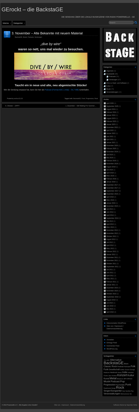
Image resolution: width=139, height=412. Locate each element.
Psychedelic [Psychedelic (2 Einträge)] (120, 385)
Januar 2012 (110, 254)
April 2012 (110, 245)
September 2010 (112, 297)
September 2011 (112, 267)
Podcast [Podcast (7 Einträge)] (115, 381)
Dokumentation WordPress (116, 323)
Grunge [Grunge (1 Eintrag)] (132, 369)
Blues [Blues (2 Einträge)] (126, 364)
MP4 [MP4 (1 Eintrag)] (125, 379)
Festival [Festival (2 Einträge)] (120, 366)
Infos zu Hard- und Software (116, 83)
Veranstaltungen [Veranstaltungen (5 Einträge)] (112, 393)
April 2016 (110, 197)
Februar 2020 (111, 148)
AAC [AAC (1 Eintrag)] (108, 360)
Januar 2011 (110, 285)
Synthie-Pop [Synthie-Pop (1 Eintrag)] (130, 391)
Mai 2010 (109, 309)
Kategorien (19, 23)
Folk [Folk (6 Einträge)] (133, 366)
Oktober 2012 (111, 236)
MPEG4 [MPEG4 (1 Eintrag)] (129, 379)
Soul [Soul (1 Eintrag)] (123, 391)
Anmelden (110, 340)
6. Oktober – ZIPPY (11, 106)
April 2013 (110, 224)
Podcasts (31, 37)
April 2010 (110, 312)
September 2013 (112, 218)
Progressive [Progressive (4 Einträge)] (109, 384)
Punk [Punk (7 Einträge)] (128, 384)
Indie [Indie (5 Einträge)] (124, 372)
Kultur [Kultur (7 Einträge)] (131, 375)
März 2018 (110, 176)
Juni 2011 (109, 273)
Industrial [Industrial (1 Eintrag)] (130, 372)
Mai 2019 (109, 158)
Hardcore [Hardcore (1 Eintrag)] (107, 372)
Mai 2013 (109, 221)
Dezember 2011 (112, 257)
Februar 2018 (111, 179)
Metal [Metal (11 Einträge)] (113, 378)
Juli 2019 (109, 155)
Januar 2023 (110, 124)
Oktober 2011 (111, 264)
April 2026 (110, 103)
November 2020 (112, 145)
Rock (96, 98)
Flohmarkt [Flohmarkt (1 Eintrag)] (127, 366)
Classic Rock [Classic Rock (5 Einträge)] (110, 366)
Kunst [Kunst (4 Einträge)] (106, 378)
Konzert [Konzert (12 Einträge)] (122, 375)
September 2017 (112, 191)
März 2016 (110, 200)
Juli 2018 (109, 170)
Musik (25, 37)
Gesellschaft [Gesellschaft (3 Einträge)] (114, 369)
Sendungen (38, 37)
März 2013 (110, 227)
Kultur (108, 86)
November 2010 (112, 291)
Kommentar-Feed (113, 346)
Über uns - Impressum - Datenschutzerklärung (69, 405)
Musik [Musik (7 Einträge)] (107, 381)
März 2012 (110, 248)
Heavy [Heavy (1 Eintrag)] (120, 372)
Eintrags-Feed (112, 343)
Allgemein (110, 71)
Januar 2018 (110, 182)
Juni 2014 (109, 212)
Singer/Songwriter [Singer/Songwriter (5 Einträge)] (113, 390)
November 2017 (112, 188)
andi (15, 98)
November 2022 (112, 127)
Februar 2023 (111, 121)
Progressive (90, 98)
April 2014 (110, 215)
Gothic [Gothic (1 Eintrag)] (122, 369)
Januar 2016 (110, 203)
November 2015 (112, 206)
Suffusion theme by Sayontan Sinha (125, 405)
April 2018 (110, 173)
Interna (7, 23)
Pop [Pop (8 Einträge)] (122, 381)
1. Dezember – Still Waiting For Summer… (82, 106)
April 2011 (110, 276)
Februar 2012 (111, 251)
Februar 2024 (111, 112)
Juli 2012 (109, 242)
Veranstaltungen (112, 92)
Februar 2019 (111, 161)
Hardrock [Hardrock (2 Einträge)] (113, 372)
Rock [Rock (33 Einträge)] (120, 387)
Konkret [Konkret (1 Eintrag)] (114, 375)
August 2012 (110, 239)
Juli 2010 (109, 303)
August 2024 (110, 109)
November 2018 (112, 164)
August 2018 (110, 167)
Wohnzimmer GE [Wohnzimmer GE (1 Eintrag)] (126, 394)
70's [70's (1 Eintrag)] (105, 360)
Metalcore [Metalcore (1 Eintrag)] (120, 379)
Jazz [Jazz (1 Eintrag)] (109, 375)
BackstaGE (18, 37)
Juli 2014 (109, 209)
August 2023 (110, 118)
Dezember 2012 (112, 230)
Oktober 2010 (111, 294)
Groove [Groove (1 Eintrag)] (127, 369)
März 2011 (110, 279)
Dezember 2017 (112, 185)
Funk (83, 98)
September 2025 (112, 106)
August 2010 (110, 300)
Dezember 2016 (112, 194)
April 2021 (110, 139)
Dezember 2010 (112, 288)
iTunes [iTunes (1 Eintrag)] (106, 375)
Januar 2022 (110, 133)
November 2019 (112, 152)
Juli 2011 (109, 270)
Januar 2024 (110, 115)
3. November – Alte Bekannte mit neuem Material (47, 33)
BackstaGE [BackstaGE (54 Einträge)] (114, 363)
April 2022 (110, 130)
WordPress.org (112, 349)
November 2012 (112, 233)
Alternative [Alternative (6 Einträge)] (115, 360)
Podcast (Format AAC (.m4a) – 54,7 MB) (62, 90)
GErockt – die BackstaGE (32, 9)
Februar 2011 (111, 282)
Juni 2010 (109, 306)
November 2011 (112, 260)
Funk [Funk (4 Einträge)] (106, 369)
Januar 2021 (110, 142)
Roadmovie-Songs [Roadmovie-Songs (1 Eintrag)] (110, 388)
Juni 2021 (109, 136)
